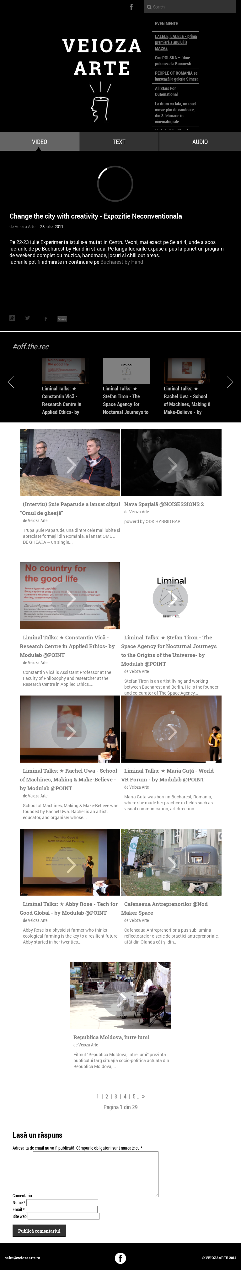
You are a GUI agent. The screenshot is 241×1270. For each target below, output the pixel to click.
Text (119, 141)
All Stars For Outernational (166, 91)
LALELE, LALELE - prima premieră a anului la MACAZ (176, 42)
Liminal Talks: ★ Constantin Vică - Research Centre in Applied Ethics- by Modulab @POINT (61, 404)
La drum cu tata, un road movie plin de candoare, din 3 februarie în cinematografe (175, 112)
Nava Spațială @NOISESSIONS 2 (164, 504)
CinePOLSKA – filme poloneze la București (173, 60)
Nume (19, 1202)
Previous (11, 382)
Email (19, 1209)
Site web (20, 1216)
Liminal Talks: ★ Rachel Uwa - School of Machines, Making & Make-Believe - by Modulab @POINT (187, 404)
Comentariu (22, 1196)
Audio (200, 141)
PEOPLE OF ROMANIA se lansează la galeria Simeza (176, 76)
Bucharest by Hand (121, 261)
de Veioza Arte (22, 226)
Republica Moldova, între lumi (111, 1037)
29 (135, 1107)
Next (230, 382)
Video (39, 141)
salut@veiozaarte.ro (22, 1257)
